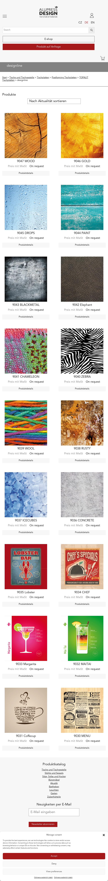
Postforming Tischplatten (64, 78)
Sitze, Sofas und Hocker (54, 777)
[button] (103, 835)
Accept (54, 856)
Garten (54, 793)
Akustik (54, 783)
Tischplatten (43, 78)
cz (80, 22)
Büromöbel (54, 780)
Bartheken (54, 787)
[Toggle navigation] (11, 16)
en (92, 22)
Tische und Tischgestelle (21, 78)
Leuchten (54, 790)
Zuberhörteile (54, 797)
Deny (54, 864)
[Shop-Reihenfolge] (54, 101)
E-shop (48, 39)
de (86, 22)
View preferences (54, 872)
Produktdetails (26, 173)
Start (4, 78)
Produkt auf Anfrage (49, 46)
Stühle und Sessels (54, 773)
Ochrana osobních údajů (43, 877)
